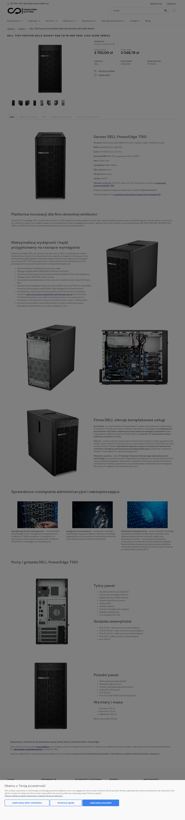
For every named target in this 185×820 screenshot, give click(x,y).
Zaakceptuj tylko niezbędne (27, 803)
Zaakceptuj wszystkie (101, 803)
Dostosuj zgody (65, 803)
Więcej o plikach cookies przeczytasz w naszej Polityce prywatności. (34, 796)
